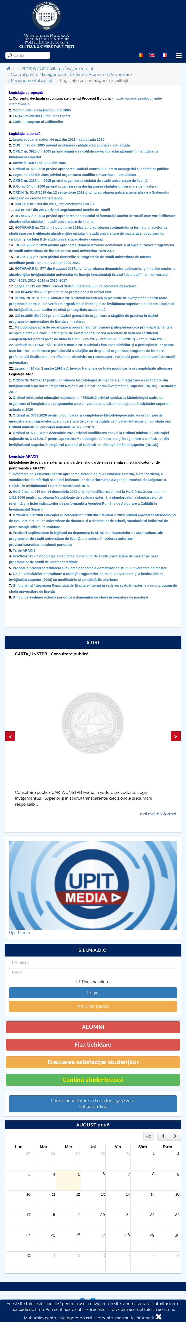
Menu (178, 56)
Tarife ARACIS (24, 550)
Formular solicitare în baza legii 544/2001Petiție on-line (93, 1103)
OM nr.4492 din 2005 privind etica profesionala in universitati (63, 292)
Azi (149, 1136)
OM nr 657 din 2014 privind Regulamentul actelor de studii (62, 210)
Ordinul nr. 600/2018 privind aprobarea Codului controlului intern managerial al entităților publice (91, 169)
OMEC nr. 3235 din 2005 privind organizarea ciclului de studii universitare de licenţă (80, 181)
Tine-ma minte (93, 981)
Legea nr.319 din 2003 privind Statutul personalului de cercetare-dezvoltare (76, 286)
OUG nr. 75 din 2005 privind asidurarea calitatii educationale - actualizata (71, 145)
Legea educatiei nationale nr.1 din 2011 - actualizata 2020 (58, 139)
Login (93, 992)
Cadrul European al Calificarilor (38, 122)
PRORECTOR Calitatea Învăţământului (57, 68)
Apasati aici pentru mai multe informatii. (117, 1317)
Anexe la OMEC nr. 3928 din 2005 (39, 163)
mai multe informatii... (160, 813)
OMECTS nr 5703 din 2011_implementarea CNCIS (54, 204)
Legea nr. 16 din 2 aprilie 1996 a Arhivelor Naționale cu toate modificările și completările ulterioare (93, 368)
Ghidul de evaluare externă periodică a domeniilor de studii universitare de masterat (80, 597)
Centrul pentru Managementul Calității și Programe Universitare (71, 74)
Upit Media (19, 932)
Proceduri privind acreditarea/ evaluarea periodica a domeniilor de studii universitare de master (90, 568)
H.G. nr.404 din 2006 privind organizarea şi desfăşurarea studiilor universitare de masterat (85, 186)
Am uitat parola (93, 1006)
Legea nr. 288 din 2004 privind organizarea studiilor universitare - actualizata (74, 175)
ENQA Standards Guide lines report (41, 116)
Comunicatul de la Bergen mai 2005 (42, 110)
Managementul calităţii (32, 80)
